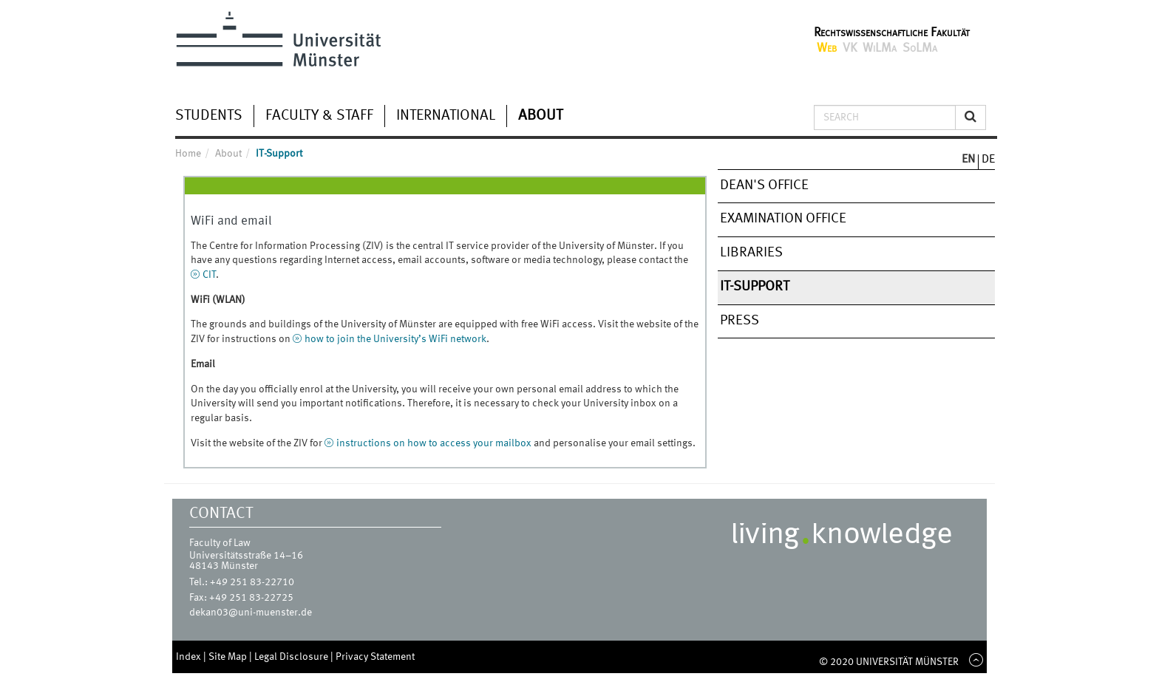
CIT (209, 275)
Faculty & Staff (319, 116)
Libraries (751, 252)
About (540, 116)
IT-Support (754, 286)
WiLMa (880, 49)
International (445, 116)
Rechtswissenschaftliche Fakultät (892, 33)
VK (850, 49)
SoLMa (920, 49)
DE (988, 160)
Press (739, 320)
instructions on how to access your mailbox (433, 443)
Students (208, 116)
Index (189, 657)
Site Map (228, 657)
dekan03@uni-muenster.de (250, 612)
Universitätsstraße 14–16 (246, 555)
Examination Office (783, 218)
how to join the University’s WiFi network (395, 339)
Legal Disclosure (292, 657)
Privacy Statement (375, 657)
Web (827, 49)
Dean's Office (764, 185)
